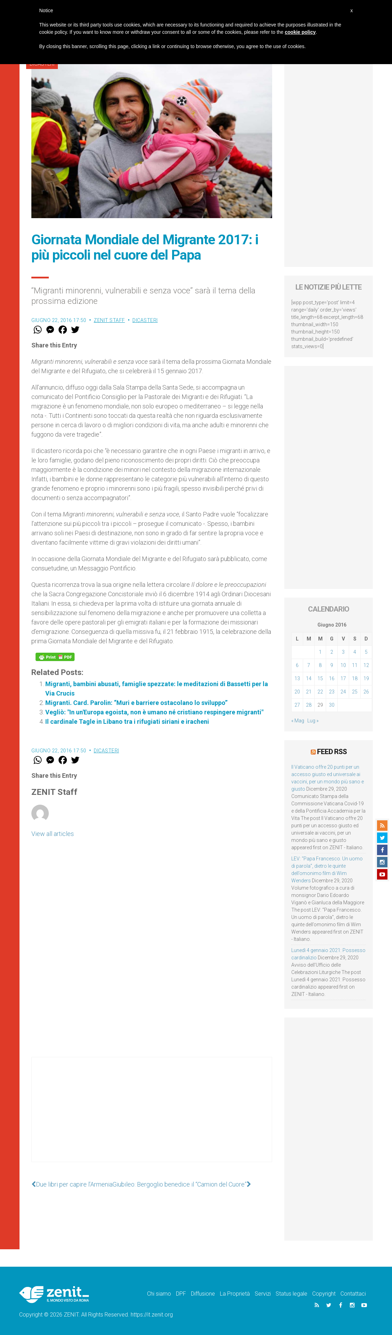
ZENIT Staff (109, 320)
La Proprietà (235, 1293)
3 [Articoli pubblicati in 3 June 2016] (343, 652)
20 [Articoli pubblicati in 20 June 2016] (297, 692)
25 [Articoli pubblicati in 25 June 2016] (355, 692)
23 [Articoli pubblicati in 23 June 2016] (332, 692)
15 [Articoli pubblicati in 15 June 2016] (320, 678)
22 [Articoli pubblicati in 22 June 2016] (320, 692)
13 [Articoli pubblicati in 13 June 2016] (297, 678)
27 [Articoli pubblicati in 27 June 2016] (297, 705)
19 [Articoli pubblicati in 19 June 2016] (366, 678)
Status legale (291, 1293)
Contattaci (353, 1293)
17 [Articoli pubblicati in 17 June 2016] (343, 678)
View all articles (52, 833)
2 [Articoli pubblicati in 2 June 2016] (331, 652)
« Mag (297, 720)
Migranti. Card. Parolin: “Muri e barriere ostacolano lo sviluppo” (136, 702)
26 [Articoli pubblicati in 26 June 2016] (366, 692)
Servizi (263, 1293)
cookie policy (300, 32)
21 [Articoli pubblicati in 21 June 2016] (309, 692)
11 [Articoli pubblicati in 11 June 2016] (355, 665)
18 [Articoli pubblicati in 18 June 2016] (355, 678)
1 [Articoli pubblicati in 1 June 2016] (320, 652)
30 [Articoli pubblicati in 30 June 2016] (332, 705)
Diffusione (203, 1293)
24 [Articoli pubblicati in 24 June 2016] (343, 692)
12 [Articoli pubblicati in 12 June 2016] (366, 665)
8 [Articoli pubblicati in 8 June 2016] (320, 665)
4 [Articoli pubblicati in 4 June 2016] (354, 652)
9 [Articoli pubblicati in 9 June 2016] (331, 665)
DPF (181, 1293)
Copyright (324, 1293)
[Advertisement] (151, 1116)
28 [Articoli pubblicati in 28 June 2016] (309, 705)
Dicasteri (145, 320)
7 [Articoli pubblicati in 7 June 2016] (308, 665)
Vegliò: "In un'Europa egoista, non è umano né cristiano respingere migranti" (154, 712)
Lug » (312, 720)
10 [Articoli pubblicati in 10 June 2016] (343, 665)
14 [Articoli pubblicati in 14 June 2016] (309, 678)
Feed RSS (332, 751)
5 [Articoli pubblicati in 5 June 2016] (366, 652)
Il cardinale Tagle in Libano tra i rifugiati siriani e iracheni (127, 721)
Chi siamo (159, 1293)
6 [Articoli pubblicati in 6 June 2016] (297, 665)
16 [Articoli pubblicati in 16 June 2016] (332, 678)
